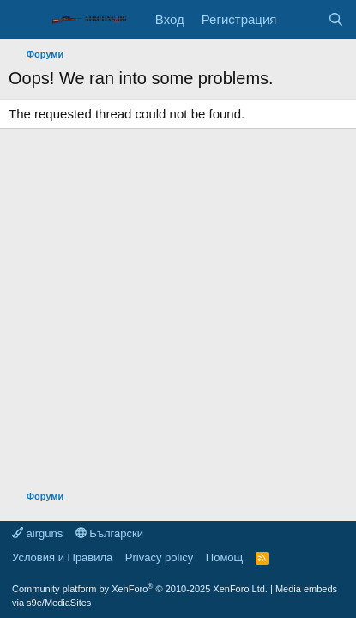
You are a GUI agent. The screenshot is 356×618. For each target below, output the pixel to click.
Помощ (224, 557)
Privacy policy (159, 557)
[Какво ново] (301, 19)
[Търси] (336, 19)
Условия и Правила (62, 557)
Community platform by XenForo (140, 589)
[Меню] (23, 20)
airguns (37, 533)
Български (109, 533)
